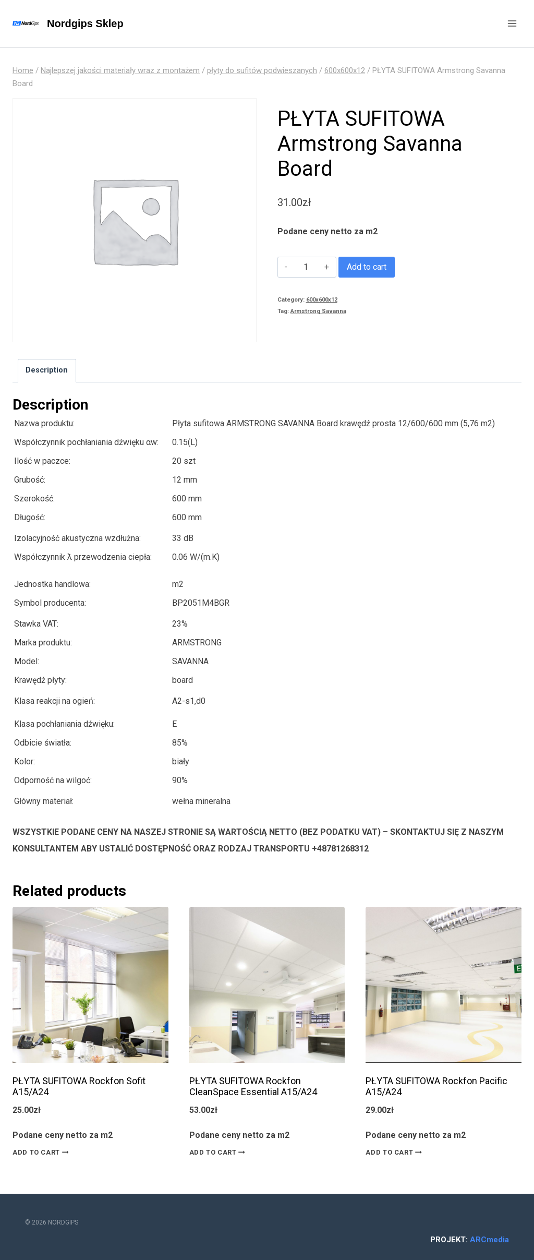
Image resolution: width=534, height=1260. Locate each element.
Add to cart (366, 267)
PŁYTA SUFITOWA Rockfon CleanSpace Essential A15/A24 (253, 1086)
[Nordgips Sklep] (68, 23)
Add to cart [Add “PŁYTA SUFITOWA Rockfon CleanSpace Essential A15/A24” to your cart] (219, 1152)
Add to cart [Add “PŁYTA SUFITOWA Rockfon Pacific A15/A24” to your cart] (396, 1152)
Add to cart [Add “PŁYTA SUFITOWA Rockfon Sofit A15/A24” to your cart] (42, 1152)
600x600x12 (321, 299)
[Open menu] (511, 23)
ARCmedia (489, 1239)
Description (47, 370)
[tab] (47, 370)
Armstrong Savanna (318, 311)
